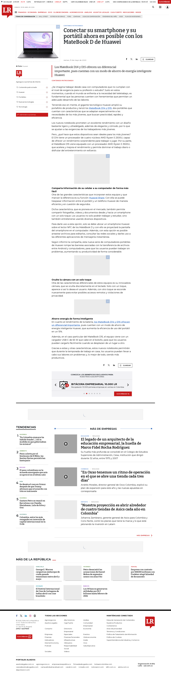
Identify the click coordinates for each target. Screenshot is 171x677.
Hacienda (23, 434)
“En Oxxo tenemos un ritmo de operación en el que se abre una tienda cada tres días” (115, 476)
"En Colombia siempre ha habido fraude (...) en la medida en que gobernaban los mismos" (33, 440)
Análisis (86, 620)
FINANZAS (22, 12)
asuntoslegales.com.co (25, 664)
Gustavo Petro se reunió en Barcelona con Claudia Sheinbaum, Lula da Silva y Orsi (32, 504)
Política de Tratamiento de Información (122, 634)
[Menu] (16, 12)
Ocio (85, 643)
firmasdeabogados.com (82, 664)
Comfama (76, 16)
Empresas (48, 634)
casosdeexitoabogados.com (27, 667)
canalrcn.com (71, 667)
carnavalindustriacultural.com (52, 667)
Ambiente (23, 451)
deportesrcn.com (23, 670)
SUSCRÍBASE (164, 2)
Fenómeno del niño (109, 16)
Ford (69, 16)
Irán (21, 481)
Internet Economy (52, 643)
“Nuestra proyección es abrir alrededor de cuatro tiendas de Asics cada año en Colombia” (113, 509)
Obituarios (68, 643)
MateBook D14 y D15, (100, 108)
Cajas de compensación (91, 16)
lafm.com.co (111, 667)
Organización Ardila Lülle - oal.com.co (146, 665)
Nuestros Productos (114, 623)
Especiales (68, 634)
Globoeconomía (89, 637)
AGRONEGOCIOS (76, 12)
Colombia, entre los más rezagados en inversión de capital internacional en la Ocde (32, 520)
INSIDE (138, 12)
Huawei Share (96, 198)
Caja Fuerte (68, 623)
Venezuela (40, 566)
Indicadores (49, 640)
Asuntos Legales (51, 623)
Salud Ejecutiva (89, 646)
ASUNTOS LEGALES (101, 12)
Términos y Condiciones (116, 631)
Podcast (48, 646)
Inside (85, 640)
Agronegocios (50, 620)
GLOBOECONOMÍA (60, 12)
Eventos (86, 634)
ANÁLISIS (88, 12)
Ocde (121, 16)
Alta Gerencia (69, 620)
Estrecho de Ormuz (57, 16)
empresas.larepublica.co (61, 664)
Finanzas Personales (72, 637)
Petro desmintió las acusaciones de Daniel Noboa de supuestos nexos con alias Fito (94, 573)
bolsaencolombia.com (103, 664)
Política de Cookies (114, 637)
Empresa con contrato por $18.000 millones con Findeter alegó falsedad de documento (143, 573)
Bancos (86, 586)
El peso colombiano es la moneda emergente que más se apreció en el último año (34, 472)
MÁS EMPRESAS (143, 535)
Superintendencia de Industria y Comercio (123, 640)
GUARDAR (147, 59)
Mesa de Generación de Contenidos (121, 620)
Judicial (134, 566)
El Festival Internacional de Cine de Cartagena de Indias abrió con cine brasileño (48, 592)
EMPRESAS (42, 12)
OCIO (50, 12)
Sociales (39, 586)
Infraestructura (69, 640)
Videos (66, 651)
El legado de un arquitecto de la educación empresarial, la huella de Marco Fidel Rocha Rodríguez (111, 443)
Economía (87, 629)
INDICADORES (128, 12)
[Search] (153, 7)
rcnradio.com (84, 667)
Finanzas (48, 637)
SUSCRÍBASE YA (122, 394)
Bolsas (22, 467)
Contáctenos (112, 626)
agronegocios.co (43, 664)
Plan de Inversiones (132, 16)
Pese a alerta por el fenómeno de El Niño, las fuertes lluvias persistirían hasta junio (32, 457)
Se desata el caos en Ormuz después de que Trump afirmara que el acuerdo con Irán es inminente (33, 487)
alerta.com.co (123, 667)
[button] (55, 385)
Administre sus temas (26, 115)
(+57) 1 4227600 (22, 629)
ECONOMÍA (32, 12)
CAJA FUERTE (116, 12)
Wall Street (43, 16)
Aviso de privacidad (114, 629)
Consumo (48, 629)
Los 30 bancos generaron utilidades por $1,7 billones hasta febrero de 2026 (95, 592)
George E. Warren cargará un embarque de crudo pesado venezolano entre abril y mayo (48, 574)
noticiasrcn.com (97, 667)
